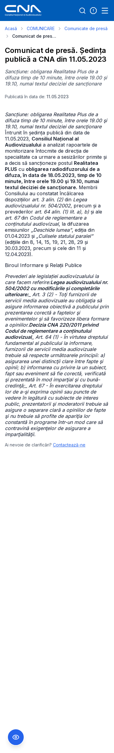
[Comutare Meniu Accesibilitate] (15, 737)
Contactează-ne (69, 444)
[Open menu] (105, 10)
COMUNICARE (41, 28)
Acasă (11, 28)
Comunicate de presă (86, 28)
